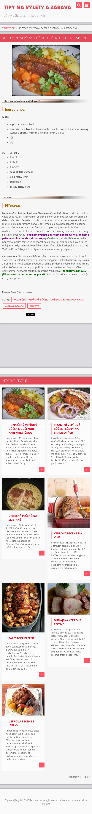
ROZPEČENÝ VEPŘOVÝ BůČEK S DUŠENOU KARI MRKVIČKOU (49, 299)
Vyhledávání (79, 5)
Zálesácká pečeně (21, 638)
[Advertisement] (46, 345)
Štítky (5, 299)
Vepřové (34, 306)
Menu (87, 5)
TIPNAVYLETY (8, 28)
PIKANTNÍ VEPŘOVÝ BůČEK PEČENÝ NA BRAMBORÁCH (67, 428)
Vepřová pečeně (14, 306)
